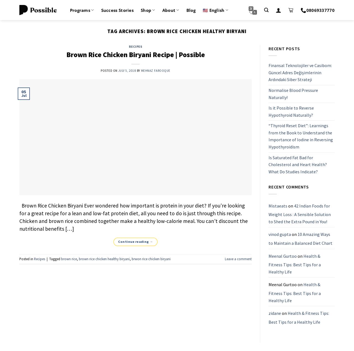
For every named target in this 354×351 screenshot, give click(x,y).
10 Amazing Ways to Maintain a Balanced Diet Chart (300, 239)
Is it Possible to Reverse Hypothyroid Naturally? (291, 111)
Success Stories (117, 10)
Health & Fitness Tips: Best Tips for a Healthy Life (295, 264)
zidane (275, 313)
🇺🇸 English (215, 10)
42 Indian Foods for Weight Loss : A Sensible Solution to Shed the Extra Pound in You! (300, 213)
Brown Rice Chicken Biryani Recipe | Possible (135, 54)
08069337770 (318, 10)
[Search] (266, 10)
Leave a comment (238, 259)
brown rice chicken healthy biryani (104, 259)
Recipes (135, 47)
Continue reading (135, 241)
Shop (148, 10)
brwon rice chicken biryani (151, 259)
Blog (191, 10)
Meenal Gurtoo (283, 256)
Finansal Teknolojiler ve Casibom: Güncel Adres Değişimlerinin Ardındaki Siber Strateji (300, 72)
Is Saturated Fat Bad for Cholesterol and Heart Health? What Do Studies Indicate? (298, 164)
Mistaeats (278, 206)
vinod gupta (280, 234)
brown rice (69, 259)
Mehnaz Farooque (155, 71)
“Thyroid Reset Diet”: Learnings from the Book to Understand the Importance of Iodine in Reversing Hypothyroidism (301, 136)
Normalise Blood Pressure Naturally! (293, 93)
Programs (82, 10)
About (170, 10)
